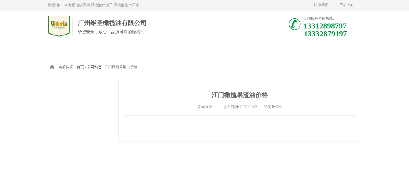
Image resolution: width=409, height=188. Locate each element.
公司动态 (94, 67)
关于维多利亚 (230, 51)
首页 (74, 51)
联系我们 (321, 5)
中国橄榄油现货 (178, 51)
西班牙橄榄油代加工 (126, 51)
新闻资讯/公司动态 (283, 51)
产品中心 (346, 5)
